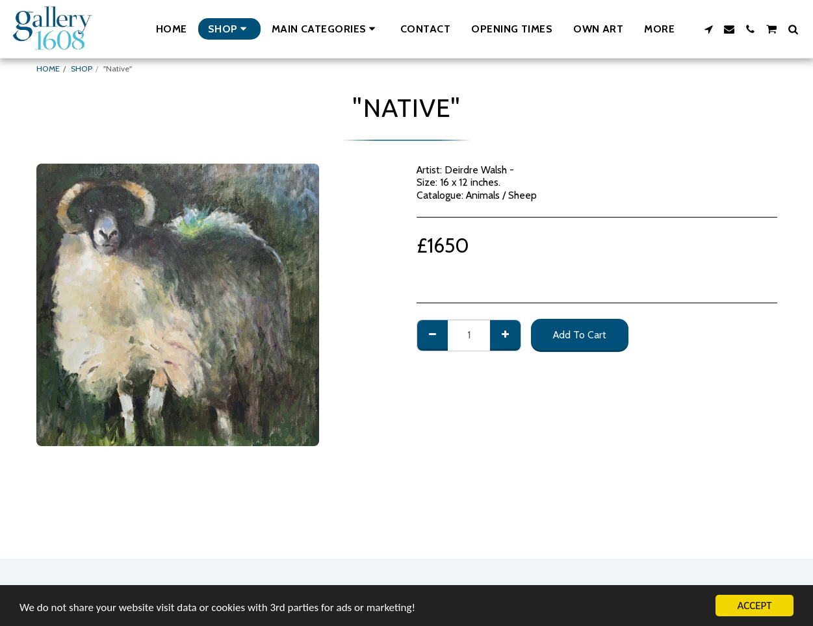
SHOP (81, 68)
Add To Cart (579, 335)
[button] (325, 29)
